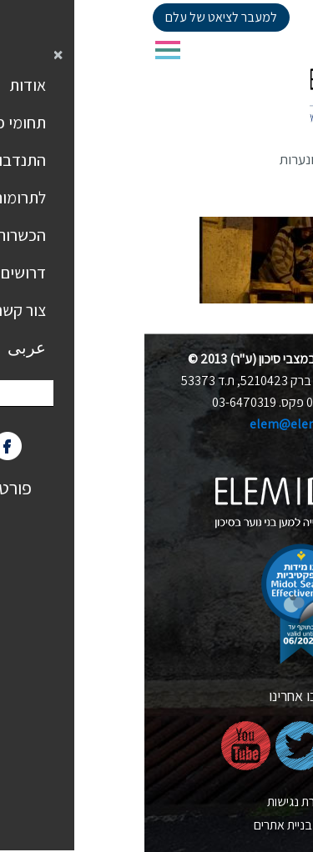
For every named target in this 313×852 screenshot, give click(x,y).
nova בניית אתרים (156, 825)
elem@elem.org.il (156, 424)
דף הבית (283, 159)
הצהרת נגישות (156, 801)
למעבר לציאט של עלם (77, 17)
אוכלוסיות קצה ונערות (192, 159)
